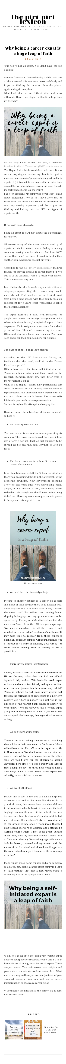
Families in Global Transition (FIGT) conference (31, 166)
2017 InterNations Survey (38, 267)
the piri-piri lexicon (33, 19)
